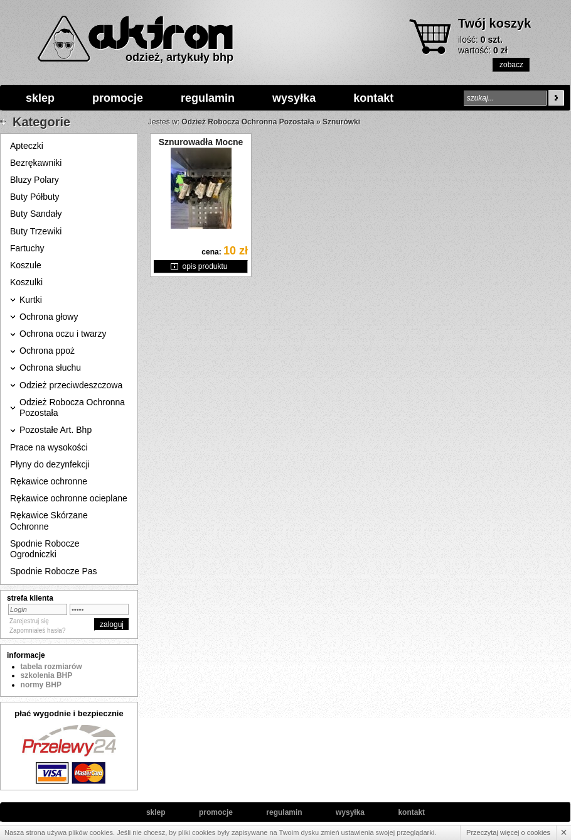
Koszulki (26, 282)
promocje (117, 98)
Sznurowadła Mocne (201, 142)
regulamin (208, 98)
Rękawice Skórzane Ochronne (49, 520)
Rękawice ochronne (48, 481)
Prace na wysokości (49, 447)
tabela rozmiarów (51, 666)
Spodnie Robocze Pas (53, 571)
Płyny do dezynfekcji (50, 464)
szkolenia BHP (47, 675)
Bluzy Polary (34, 180)
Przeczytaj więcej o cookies (508, 832)
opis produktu (204, 266)
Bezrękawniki (35, 163)
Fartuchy (27, 248)
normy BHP (41, 684)
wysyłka (294, 98)
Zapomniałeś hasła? (37, 630)
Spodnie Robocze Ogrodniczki (45, 548)
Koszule (25, 265)
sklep (40, 98)
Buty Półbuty (35, 197)
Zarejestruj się (29, 621)
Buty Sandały (36, 214)
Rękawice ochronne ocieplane (68, 498)
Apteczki (26, 146)
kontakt (373, 98)
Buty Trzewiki (35, 231)
